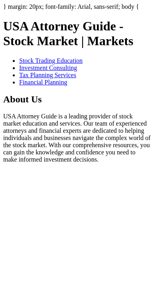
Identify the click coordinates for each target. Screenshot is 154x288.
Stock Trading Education (51, 60)
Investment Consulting (48, 67)
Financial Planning (43, 82)
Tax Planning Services (47, 75)
